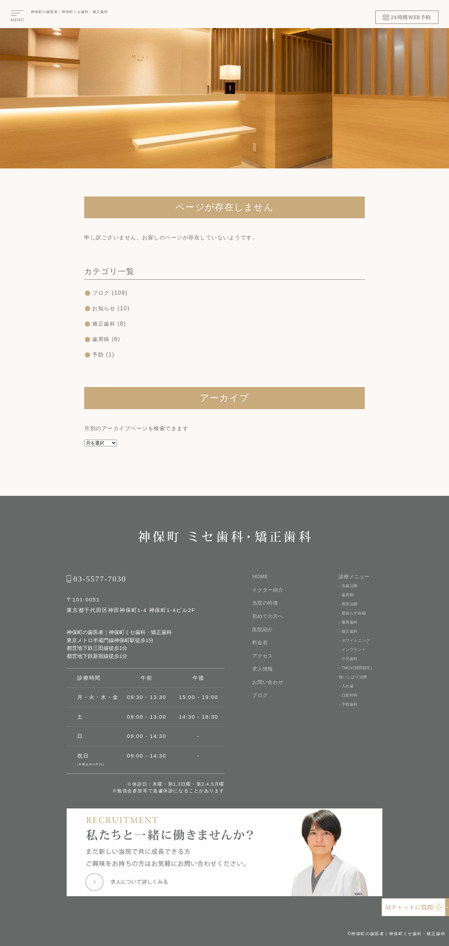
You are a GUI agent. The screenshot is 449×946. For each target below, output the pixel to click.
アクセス (262, 656)
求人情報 (262, 670)
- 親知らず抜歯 (353, 615)
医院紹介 (262, 630)
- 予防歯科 (349, 713)
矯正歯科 (104, 324)
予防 (98, 355)
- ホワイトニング (356, 644)
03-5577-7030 (99, 578)
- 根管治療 (349, 605)
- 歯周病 (347, 595)
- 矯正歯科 (349, 634)
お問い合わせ (267, 683)
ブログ (101, 293)
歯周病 (101, 339)
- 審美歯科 (349, 624)
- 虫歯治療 (349, 585)
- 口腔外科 (349, 703)
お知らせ (104, 308)
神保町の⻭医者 (44, 12)
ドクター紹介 (267, 590)
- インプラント (353, 654)
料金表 (260, 643)
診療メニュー (354, 576)
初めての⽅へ (267, 616)
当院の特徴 (265, 603)
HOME (260, 576)
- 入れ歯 (347, 693)
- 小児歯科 (349, 664)
